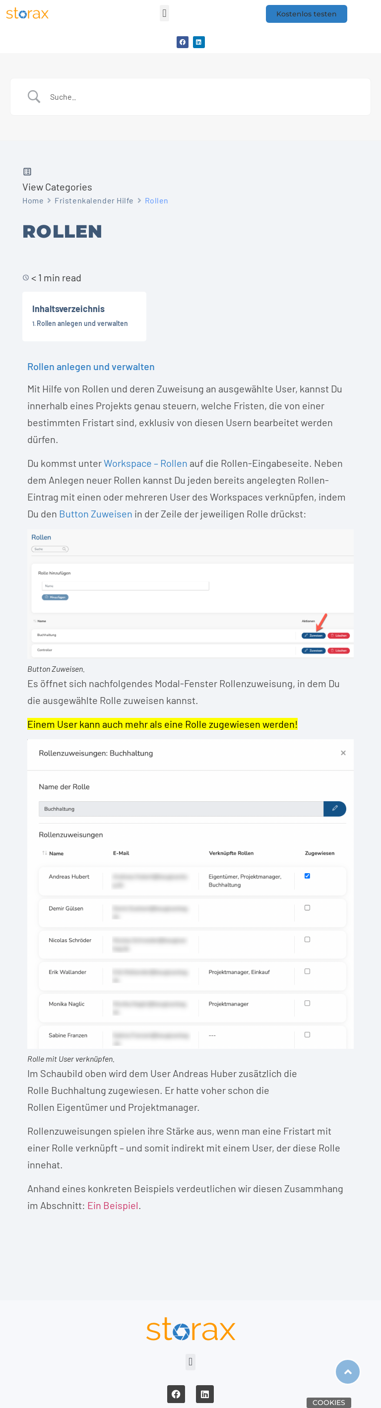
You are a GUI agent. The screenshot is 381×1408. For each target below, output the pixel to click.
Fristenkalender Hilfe (94, 200)
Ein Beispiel (112, 1205)
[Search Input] (203, 97)
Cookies (329, 1402)
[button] (164, 13)
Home (33, 200)
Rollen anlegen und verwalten (82, 323)
